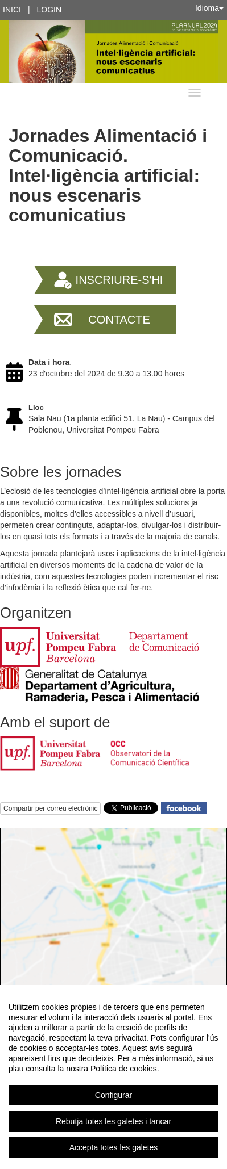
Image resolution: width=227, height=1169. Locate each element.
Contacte (119, 319)
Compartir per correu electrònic (50, 808)
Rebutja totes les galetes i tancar (113, 1121)
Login (49, 9)
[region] (113, 1077)
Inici (12, 9)
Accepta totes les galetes (113, 1147)
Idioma (209, 7)
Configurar (113, 1095)
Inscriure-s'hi (119, 280)
